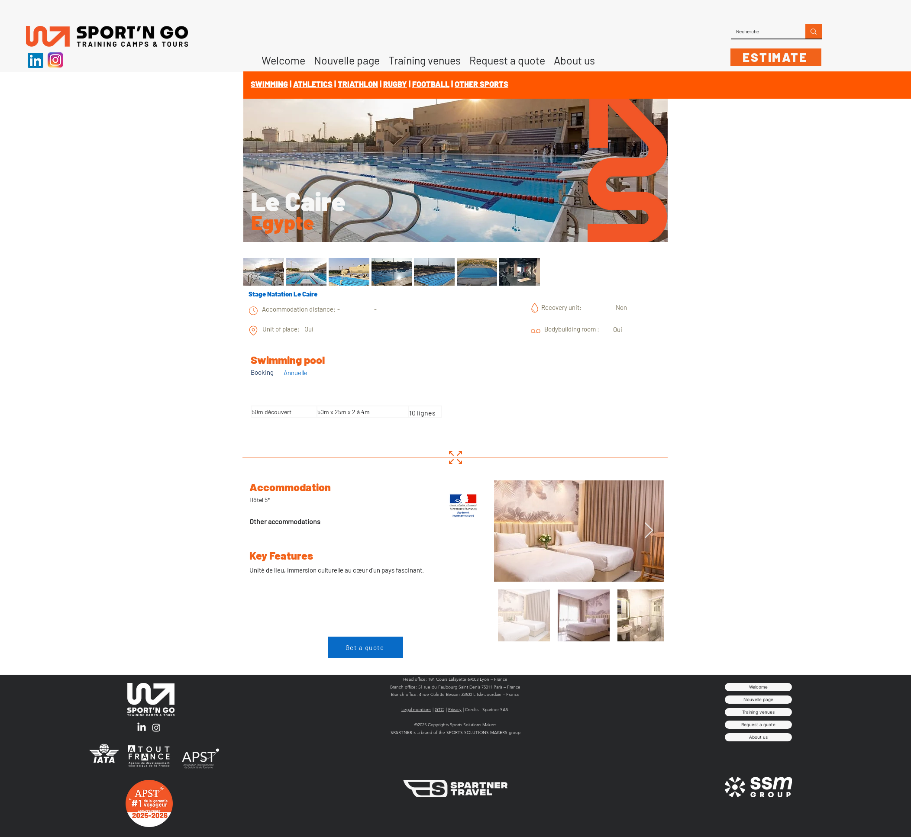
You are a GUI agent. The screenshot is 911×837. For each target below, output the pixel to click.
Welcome (758, 686)
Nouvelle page (758, 699)
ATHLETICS (313, 84)
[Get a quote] (365, 647)
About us (758, 737)
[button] (574, 57)
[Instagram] (156, 727)
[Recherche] (761, 31)
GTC (439, 709)
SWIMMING (269, 84)
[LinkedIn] (141, 727)
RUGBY (395, 84)
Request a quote (758, 724)
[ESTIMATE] (775, 57)
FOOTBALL (430, 84)
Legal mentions (416, 709)
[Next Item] (649, 530)
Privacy (455, 709)
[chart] (253, 310)
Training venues (758, 712)
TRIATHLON (358, 84)
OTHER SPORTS (481, 84)
